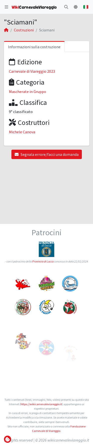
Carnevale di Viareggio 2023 (32, 71)
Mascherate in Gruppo (27, 91)
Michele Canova (22, 131)
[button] (6, 7)
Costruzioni (24, 29)
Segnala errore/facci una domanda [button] (47, 154)
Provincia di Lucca (43, 261)
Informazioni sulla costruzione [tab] (34, 46)
